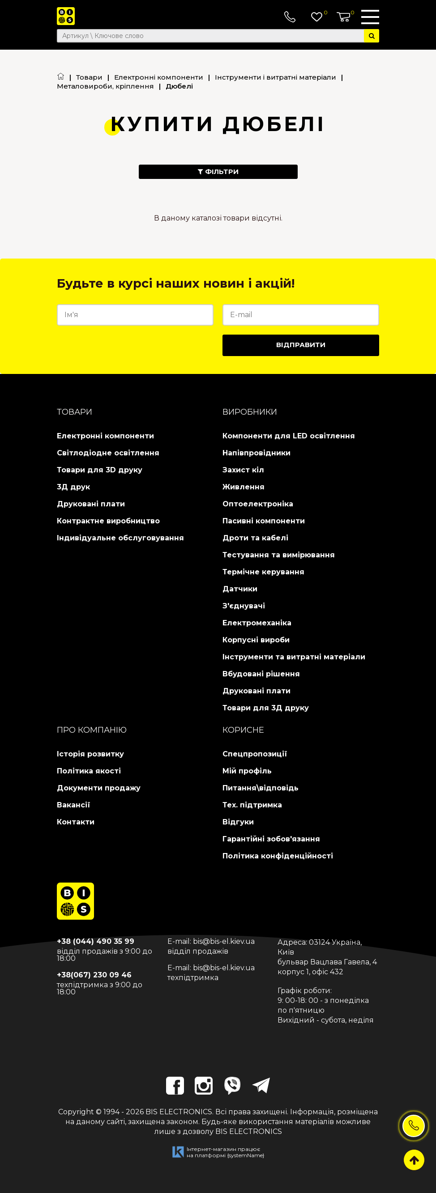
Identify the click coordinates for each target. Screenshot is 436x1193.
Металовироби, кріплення (105, 86)
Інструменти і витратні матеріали (275, 77)
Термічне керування (263, 572)
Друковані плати (91, 504)
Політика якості (89, 771)
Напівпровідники (256, 453)
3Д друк (73, 487)
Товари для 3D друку (99, 470)
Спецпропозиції (254, 754)
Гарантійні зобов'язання (271, 839)
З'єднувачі (243, 606)
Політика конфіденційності (277, 856)
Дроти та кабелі (255, 538)
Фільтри (218, 171)
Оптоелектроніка (257, 504)
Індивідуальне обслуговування (120, 538)
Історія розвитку (90, 754)
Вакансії (73, 805)
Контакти (75, 822)
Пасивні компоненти (263, 521)
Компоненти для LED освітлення (288, 436)
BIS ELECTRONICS (178, 1112)
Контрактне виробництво (108, 521)
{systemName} (246, 1155)
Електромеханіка (256, 623)
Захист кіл (243, 470)
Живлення (243, 487)
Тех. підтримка (252, 805)
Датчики (239, 589)
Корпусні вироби (256, 640)
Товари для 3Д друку (265, 708)
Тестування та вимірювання (278, 555)
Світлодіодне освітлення (108, 453)
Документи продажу (99, 788)
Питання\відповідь (260, 788)
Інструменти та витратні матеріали (293, 657)
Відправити (300, 344)
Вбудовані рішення (261, 674)
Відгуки (238, 822)
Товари (89, 77)
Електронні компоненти (158, 77)
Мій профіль (247, 771)
